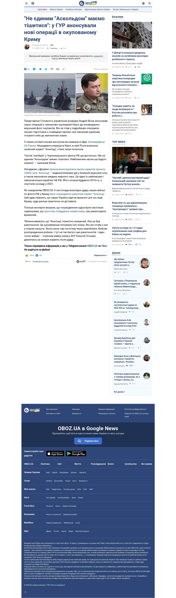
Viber (104, 245)
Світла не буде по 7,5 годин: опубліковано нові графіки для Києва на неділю (129, 231)
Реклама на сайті (53, 413)
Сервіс (80, 498)
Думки (116, 252)
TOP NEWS (118, 141)
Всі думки (119, 392)
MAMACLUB (68, 523)
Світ (60, 464)
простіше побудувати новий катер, (64, 211)
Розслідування (98, 464)
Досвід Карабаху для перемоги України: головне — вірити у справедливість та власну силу (127, 341)
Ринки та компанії (53, 514)
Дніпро (74, 472)
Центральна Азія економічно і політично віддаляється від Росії (125, 323)
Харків (54, 472)
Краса (63, 531)
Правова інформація (106, 409)
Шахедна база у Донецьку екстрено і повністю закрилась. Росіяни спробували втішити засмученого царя (127, 359)
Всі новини (146, 464)
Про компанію (52, 409)
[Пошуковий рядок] (149, 3)
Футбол (49, 481)
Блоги (111, 464)
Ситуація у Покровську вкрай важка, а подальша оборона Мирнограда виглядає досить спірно (127, 283)
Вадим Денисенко (121, 269)
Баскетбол (58, 481)
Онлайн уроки (69, 489)
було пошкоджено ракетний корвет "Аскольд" (77, 194)
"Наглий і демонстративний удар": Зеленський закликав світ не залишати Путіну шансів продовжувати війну (131, 181)
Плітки (56, 531)
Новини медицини (53, 523)
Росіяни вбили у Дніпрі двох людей (127, 63)
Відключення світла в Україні (97, 9)
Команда (76, 409)
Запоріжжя (64, 472)
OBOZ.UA (92, 245)
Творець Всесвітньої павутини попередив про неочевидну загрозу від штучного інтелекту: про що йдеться (125, 80)
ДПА (79, 489)
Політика (45, 464)
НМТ (91, 489)
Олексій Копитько (121, 330)
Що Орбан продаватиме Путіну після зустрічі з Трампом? (124, 262)
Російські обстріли (74, 9)
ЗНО (85, 489)
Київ (48, 472)
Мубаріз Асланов (120, 348)
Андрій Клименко (120, 312)
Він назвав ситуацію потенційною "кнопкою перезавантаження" (122, 91)
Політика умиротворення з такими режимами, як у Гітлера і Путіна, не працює (127, 377)
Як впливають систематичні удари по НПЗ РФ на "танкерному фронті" (126, 305)
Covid (77, 523)
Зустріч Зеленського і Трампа (125, 9)
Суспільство (131, 464)
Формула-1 (83, 481)
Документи (76, 413)
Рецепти (49, 506)
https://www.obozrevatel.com (112, 543)
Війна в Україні (56, 9)
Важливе (117, 16)
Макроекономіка (70, 514)
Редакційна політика (40, 261)
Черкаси (82, 472)
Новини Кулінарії (69, 506)
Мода (71, 531)
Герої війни (42, 9)
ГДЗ (47, 489)
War (51, 45)
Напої (57, 506)
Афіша (48, 531)
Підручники (56, 489)
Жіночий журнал (82, 531)
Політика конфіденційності (135, 409)
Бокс (74, 481)
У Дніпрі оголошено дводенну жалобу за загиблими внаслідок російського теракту (130, 56)
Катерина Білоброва (40, 45)
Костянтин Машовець (122, 290)
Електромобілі (63, 498)
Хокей (67, 481)
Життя (77, 464)
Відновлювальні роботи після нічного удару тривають (131, 189)
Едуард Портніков (121, 384)
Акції (74, 498)
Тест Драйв (50, 498)
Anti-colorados (119, 366)
